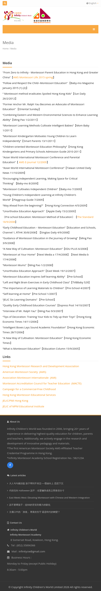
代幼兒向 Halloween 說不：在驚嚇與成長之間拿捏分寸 (36, 490)
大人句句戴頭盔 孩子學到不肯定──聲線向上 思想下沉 (36, 483)
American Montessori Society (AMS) (24, 372)
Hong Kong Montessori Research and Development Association (41, 366)
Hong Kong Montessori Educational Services (29, 395)
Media (13, 48)
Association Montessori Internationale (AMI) (29, 377)
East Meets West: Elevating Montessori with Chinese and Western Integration (49, 497)
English (92, 3)
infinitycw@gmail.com (32, 551)
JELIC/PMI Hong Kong (15, 400)
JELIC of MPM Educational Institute (23, 406)
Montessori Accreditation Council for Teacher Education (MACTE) (42, 383)
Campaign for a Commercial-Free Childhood (29, 389)
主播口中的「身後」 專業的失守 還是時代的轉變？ (34, 511)
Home (6, 48)
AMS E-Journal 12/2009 (32, 162)
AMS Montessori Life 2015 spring (33, 77)
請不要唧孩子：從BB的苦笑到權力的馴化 (30, 504)
